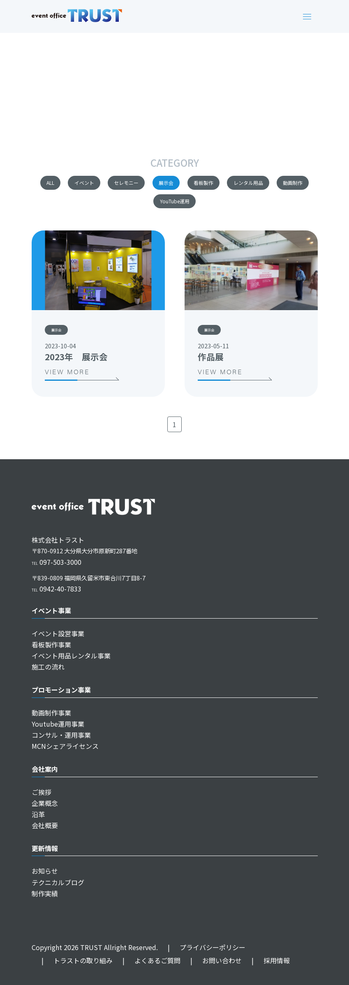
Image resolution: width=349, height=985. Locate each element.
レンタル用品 (111, 206)
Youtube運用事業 (58, 724)
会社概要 (45, 825)
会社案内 (45, 769)
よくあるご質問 (146, 960)
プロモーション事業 (61, 690)
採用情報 (266, 960)
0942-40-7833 (56, 589)
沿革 (38, 814)
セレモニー (170, 184)
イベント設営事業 (58, 633)
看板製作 (282, 184)
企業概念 (45, 803)
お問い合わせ (211, 960)
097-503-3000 (56, 562)
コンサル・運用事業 (61, 735)
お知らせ (45, 871)
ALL (59, 184)
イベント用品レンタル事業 (71, 656)
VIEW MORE (82, 380)
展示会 (228, 184)
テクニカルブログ (58, 882)
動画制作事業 (51, 713)
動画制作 (175, 206)
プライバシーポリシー (201, 947)
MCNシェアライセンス (65, 746)
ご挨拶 (41, 792)
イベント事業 (51, 610)
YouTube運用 (238, 206)
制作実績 (45, 893)
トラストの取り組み (72, 960)
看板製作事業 (51, 644)
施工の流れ (48, 667)
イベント (109, 184)
